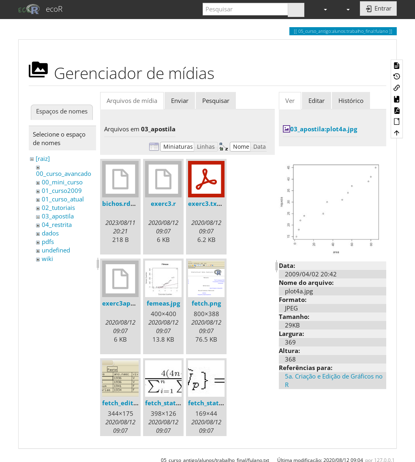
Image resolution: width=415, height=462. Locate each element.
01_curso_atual (63, 199)
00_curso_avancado (63, 173)
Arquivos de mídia (132, 100)
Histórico (351, 100)
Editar (316, 100)
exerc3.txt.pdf (210, 203)
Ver (290, 100)
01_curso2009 (62, 190)
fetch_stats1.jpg (169, 403)
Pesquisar (215, 100)
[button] (321, 9)
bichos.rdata (121, 203)
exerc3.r (163, 203)
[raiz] (43, 158)
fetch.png (206, 303)
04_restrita (57, 224)
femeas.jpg (163, 303)
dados (50, 233)
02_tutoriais (58, 207)
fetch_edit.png (124, 403)
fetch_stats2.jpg (212, 403)
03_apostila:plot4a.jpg (323, 129)
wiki (47, 259)
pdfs (48, 241)
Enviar (179, 100)
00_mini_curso (62, 182)
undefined (56, 250)
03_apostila (58, 216)
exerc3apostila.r (127, 303)
